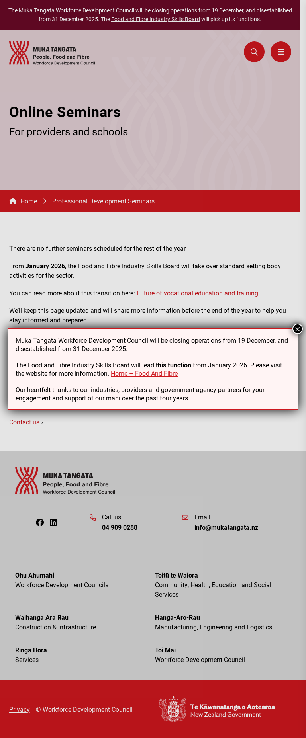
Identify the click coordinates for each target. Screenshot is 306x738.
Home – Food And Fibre (144, 373)
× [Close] (297, 329)
